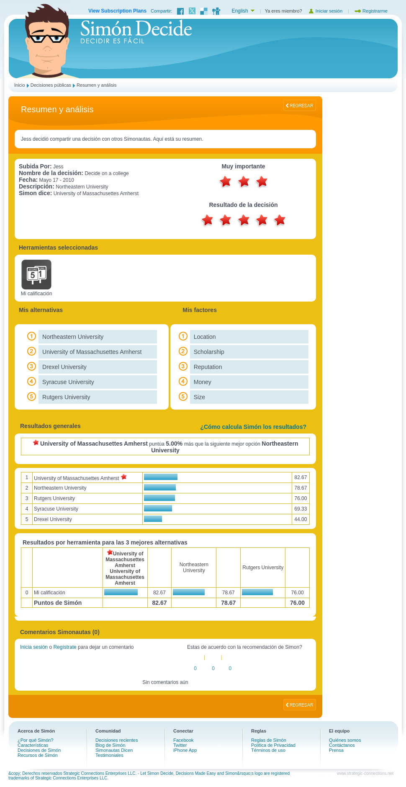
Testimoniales (109, 755)
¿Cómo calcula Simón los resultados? (253, 426)
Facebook (183, 740)
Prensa (336, 750)
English (239, 11)
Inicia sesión (34, 647)
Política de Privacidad (273, 745)
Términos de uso (268, 750)
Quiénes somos (345, 740)
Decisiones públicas (51, 85)
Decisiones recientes (116, 740)
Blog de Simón (110, 745)
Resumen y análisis (96, 85)
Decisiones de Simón (39, 750)
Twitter (180, 745)
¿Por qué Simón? (36, 740)
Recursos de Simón (38, 755)
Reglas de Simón (268, 740)
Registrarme (371, 10)
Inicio (19, 85)
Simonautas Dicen (114, 750)
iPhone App (185, 750)
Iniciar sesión (325, 10)
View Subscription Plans (117, 11)
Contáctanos (342, 745)
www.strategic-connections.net (365, 773)
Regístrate (64, 647)
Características (33, 745)
